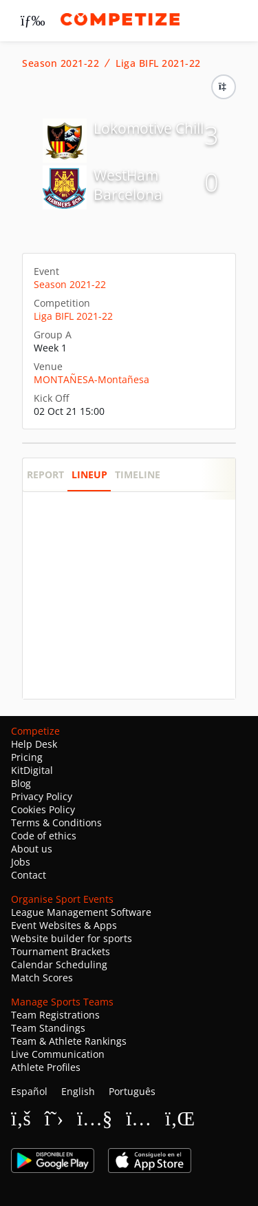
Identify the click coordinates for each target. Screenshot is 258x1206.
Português (132, 1091)
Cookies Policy (43, 809)
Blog (21, 783)
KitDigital (32, 770)
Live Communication (58, 1054)
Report (45, 474)
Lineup (89, 474)
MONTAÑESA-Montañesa (91, 379)
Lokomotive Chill (149, 128)
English (78, 1091)
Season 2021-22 (60, 63)
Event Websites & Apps (64, 925)
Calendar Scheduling (59, 964)
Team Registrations (55, 1014)
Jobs (20, 861)
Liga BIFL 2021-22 (158, 63)
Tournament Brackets (60, 951)
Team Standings (48, 1027)
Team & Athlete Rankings (69, 1040)
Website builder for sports (71, 938)
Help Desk (34, 743)
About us (31, 848)
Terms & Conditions (56, 822)
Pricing (27, 757)
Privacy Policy (41, 796)
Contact (28, 874)
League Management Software (81, 912)
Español (29, 1091)
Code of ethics (43, 835)
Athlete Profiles (45, 1067)
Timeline (137, 474)
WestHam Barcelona (128, 184)
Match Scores (42, 977)
